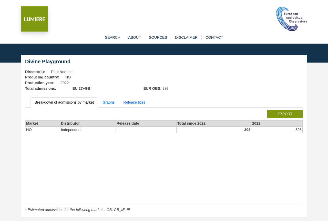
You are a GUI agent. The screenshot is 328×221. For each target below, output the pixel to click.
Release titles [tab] (134, 102)
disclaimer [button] (186, 37)
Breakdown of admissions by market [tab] (64, 102)
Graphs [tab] (108, 102)
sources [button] (158, 37)
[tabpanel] (164, 161)
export (285, 114)
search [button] (112, 37)
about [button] (134, 37)
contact (214, 37)
